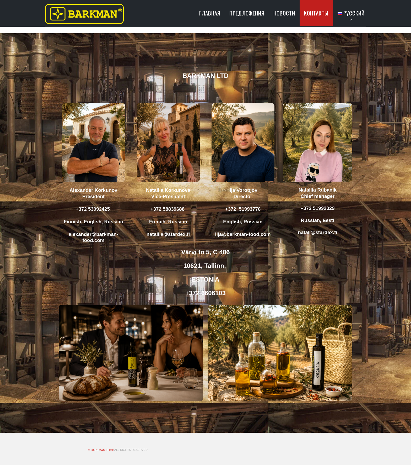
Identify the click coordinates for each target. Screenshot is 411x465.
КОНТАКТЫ (316, 13)
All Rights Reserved (131, 449)
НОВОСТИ (284, 13)
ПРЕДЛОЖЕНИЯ (246, 13)
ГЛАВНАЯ (209, 13)
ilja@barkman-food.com (243, 234)
